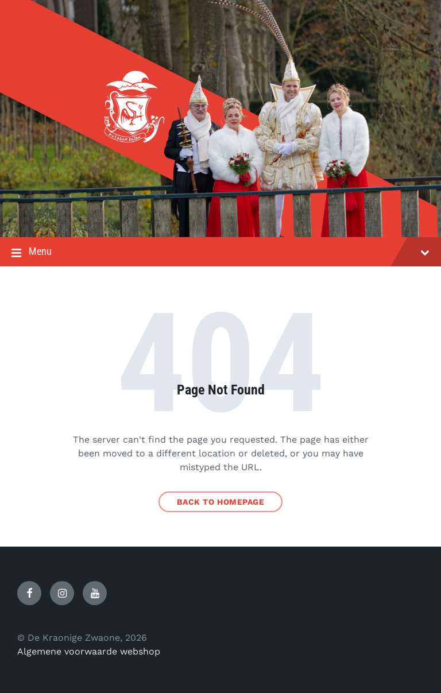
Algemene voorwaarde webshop (88, 651)
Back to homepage (221, 501)
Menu (220, 252)
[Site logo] (220, 214)
